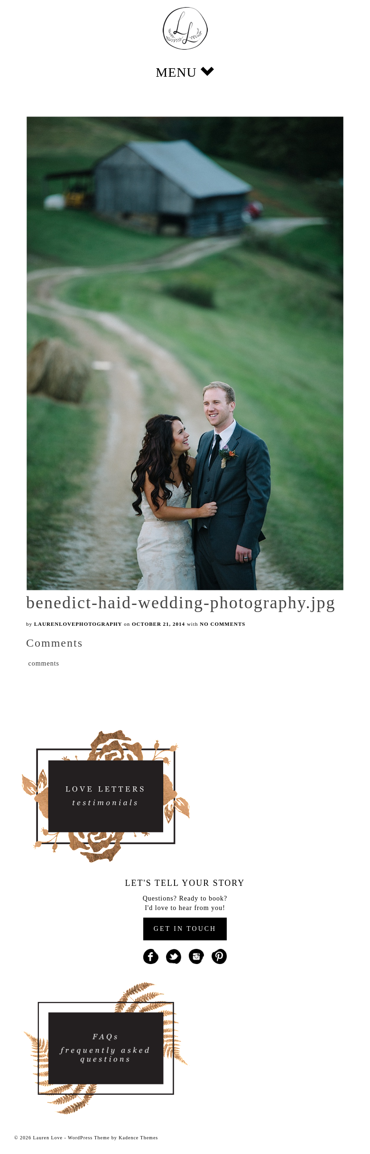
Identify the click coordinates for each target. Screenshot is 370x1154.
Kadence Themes (138, 1137)
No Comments (222, 624)
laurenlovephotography (78, 624)
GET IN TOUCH (185, 928)
